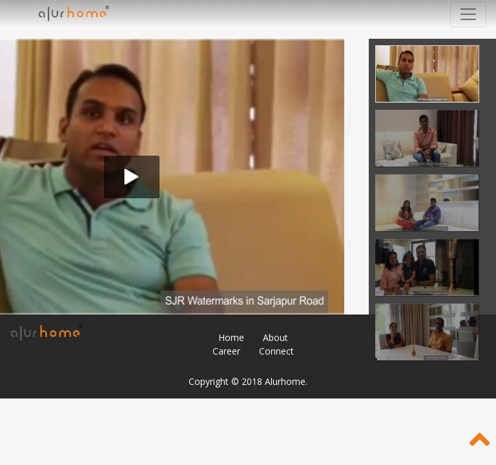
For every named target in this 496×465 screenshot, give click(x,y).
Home (231, 337)
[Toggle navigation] (468, 14)
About (275, 337)
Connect (276, 351)
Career (226, 351)
